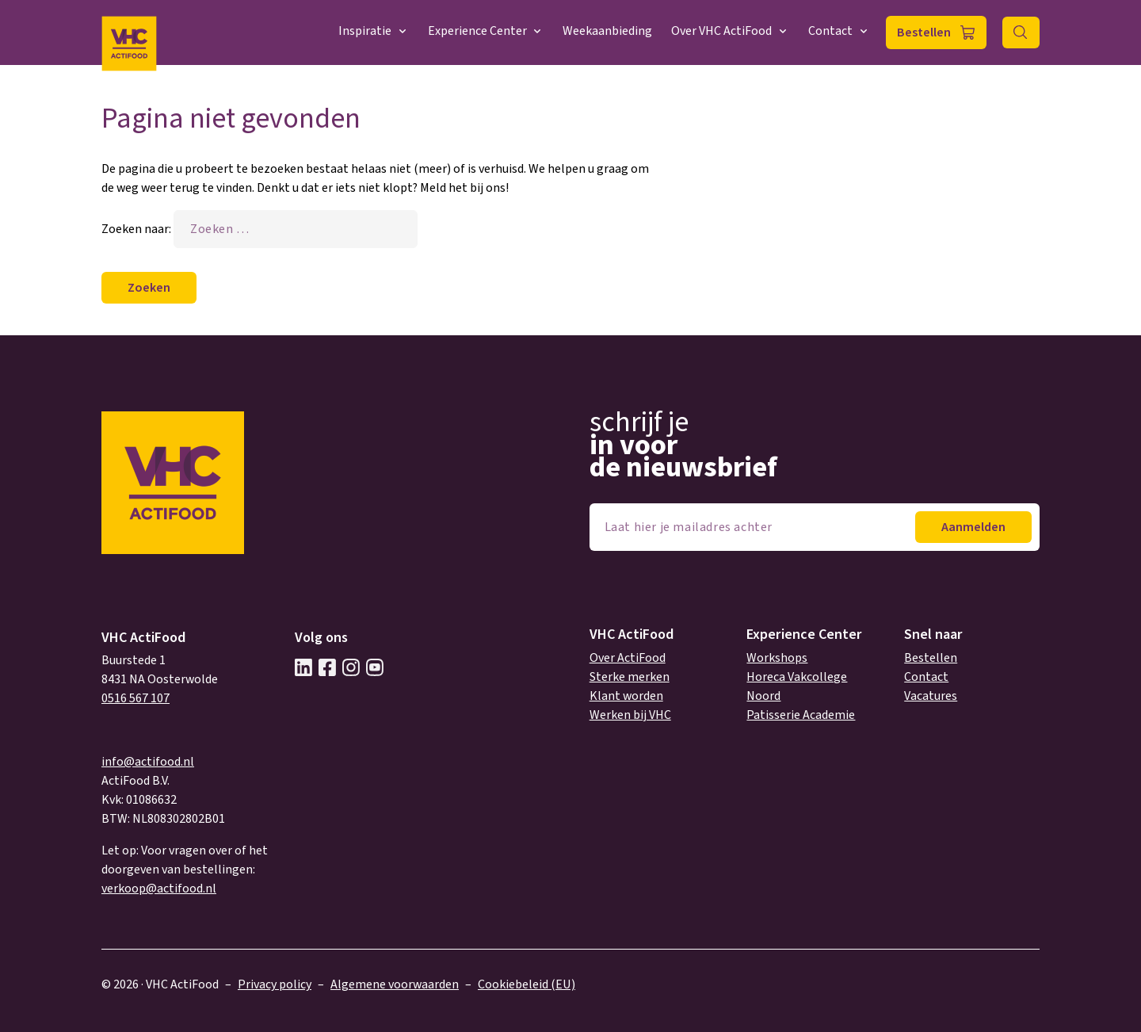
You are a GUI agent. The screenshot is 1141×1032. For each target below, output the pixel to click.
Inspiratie (373, 31)
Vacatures (930, 696)
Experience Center (486, 31)
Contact (839, 31)
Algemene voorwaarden (394, 984)
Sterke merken (630, 677)
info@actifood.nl (147, 761)
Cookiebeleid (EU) (526, 984)
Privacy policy (274, 984)
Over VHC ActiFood (730, 31)
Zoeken (1021, 32)
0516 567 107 (135, 698)
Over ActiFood (628, 658)
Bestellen (924, 32)
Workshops (776, 658)
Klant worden (626, 696)
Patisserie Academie (800, 715)
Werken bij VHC (630, 715)
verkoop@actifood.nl (158, 888)
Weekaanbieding (607, 31)
